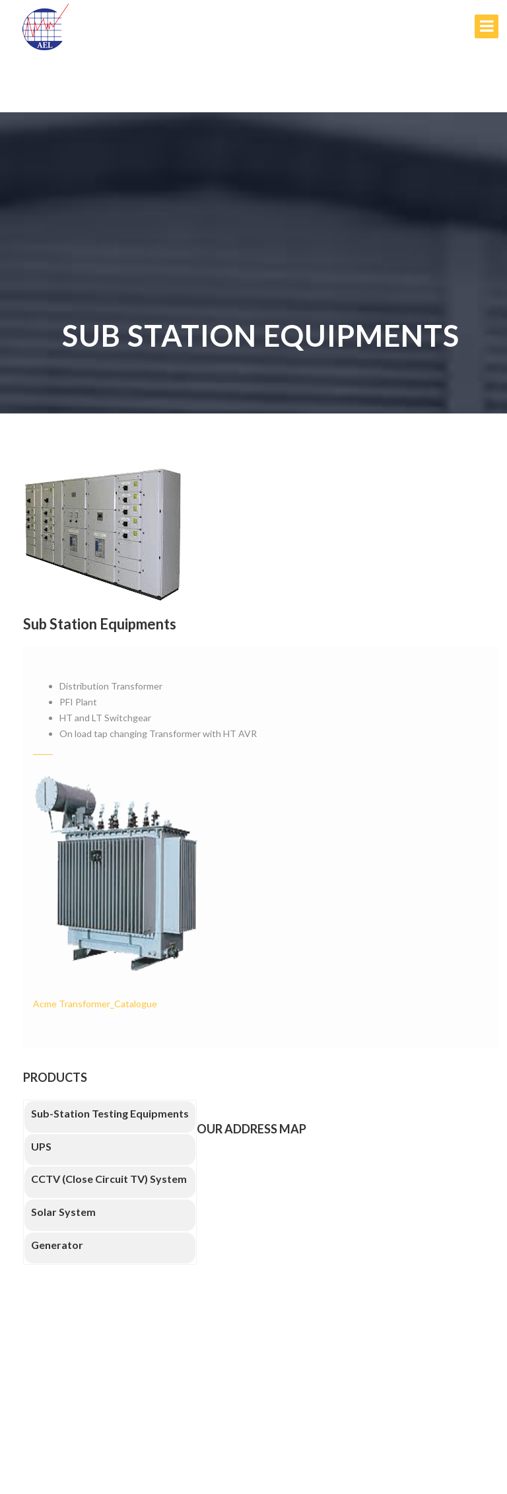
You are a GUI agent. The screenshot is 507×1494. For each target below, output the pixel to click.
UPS (41, 1146)
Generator (57, 1244)
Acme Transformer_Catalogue (95, 1003)
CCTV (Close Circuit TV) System (109, 1178)
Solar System (63, 1211)
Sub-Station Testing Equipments (110, 1113)
